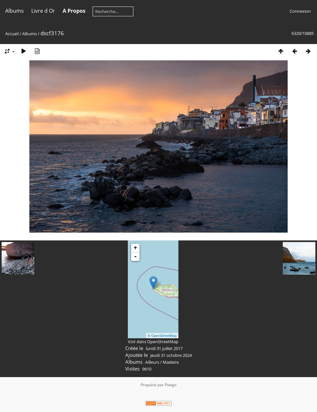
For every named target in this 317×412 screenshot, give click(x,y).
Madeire (171, 362)
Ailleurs (152, 362)
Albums (14, 10)
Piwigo (170, 385)
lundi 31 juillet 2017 (164, 348)
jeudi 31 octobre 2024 (171, 355)
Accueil (12, 34)
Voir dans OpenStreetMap (153, 341)
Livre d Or (43, 10)
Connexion (300, 11)
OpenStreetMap (164, 336)
